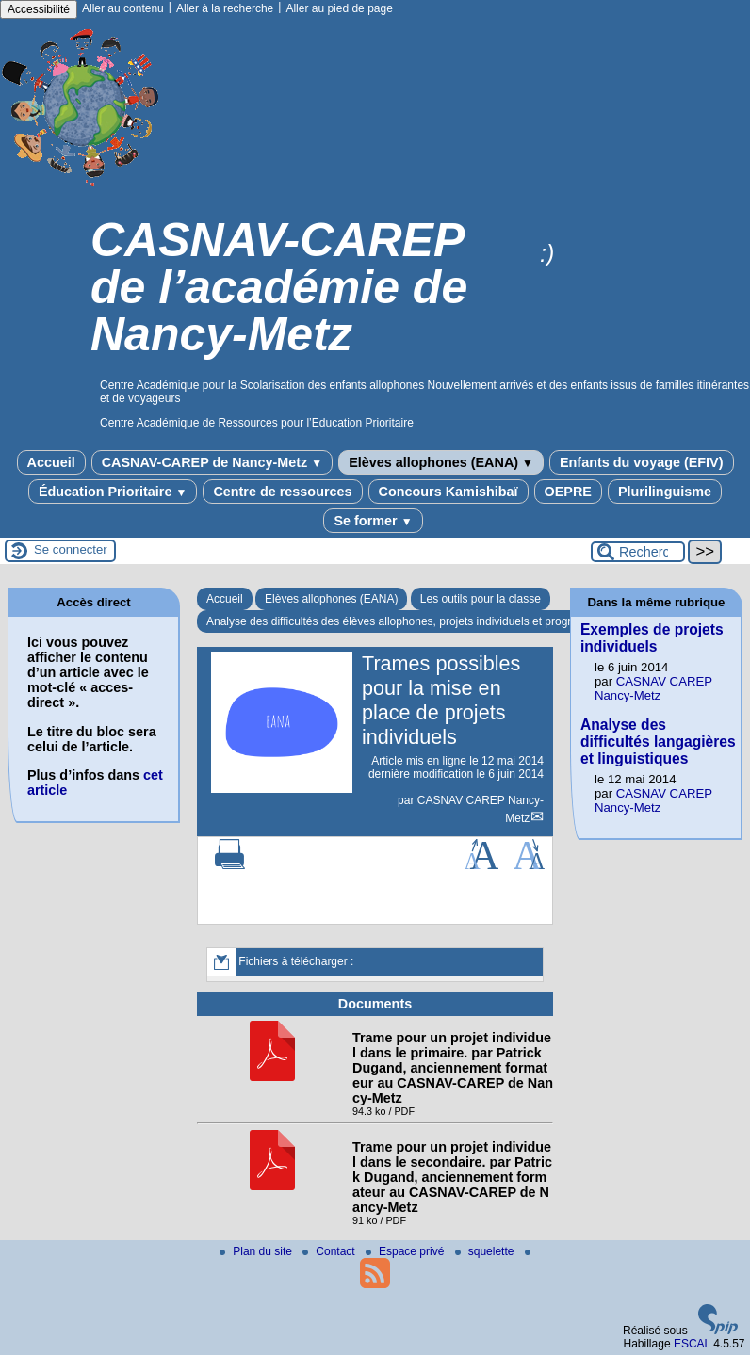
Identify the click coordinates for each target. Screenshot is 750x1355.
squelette (486, 1251)
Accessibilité (39, 9)
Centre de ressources (282, 491)
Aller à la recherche (224, 8)
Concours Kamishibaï (448, 491)
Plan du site (257, 1251)
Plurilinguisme (664, 491)
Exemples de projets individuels (652, 637)
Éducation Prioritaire (113, 491)
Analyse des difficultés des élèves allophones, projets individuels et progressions (408, 621)
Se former (373, 520)
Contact (330, 1251)
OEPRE (568, 491)
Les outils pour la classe (480, 598)
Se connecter (70, 549)
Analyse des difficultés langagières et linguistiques (658, 741)
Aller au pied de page (338, 8)
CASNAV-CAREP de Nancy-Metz (212, 462)
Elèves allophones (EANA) (441, 462)
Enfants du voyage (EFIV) (642, 462)
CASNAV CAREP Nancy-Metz (653, 688)
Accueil (51, 462)
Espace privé (407, 1251)
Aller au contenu (123, 8)
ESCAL (692, 1343)
